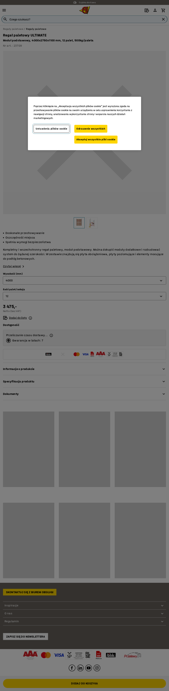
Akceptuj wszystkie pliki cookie (95, 139)
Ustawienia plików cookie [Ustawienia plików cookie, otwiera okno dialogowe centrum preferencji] (51, 128)
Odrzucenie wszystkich (90, 128)
